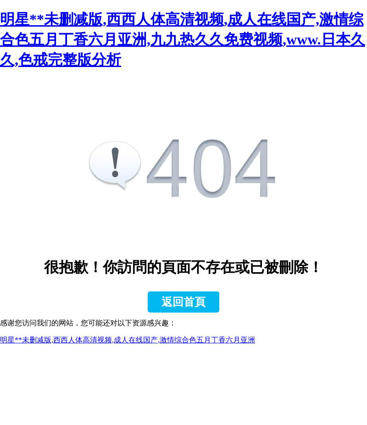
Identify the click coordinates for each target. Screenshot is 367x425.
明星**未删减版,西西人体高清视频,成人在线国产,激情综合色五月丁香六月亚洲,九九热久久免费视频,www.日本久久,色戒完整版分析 (182, 39)
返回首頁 (183, 302)
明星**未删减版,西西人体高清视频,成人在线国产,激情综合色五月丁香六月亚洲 (127, 340)
